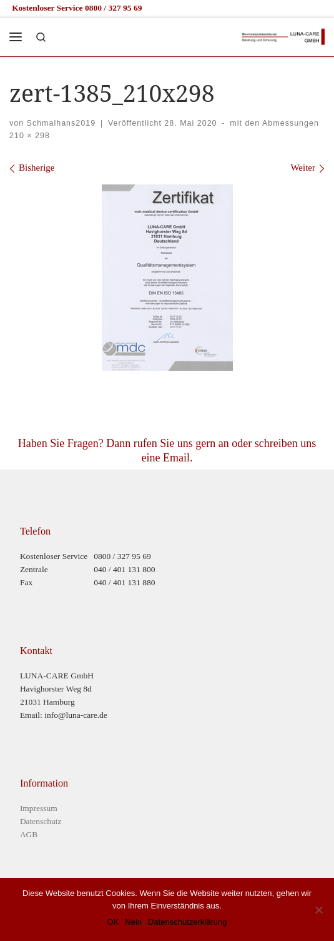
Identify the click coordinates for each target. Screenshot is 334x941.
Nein (133, 922)
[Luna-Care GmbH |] (282, 35)
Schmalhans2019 (61, 123)
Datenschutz (41, 821)
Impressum (38, 808)
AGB (29, 834)
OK (113, 922)
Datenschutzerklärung (187, 922)
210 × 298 (29, 135)
